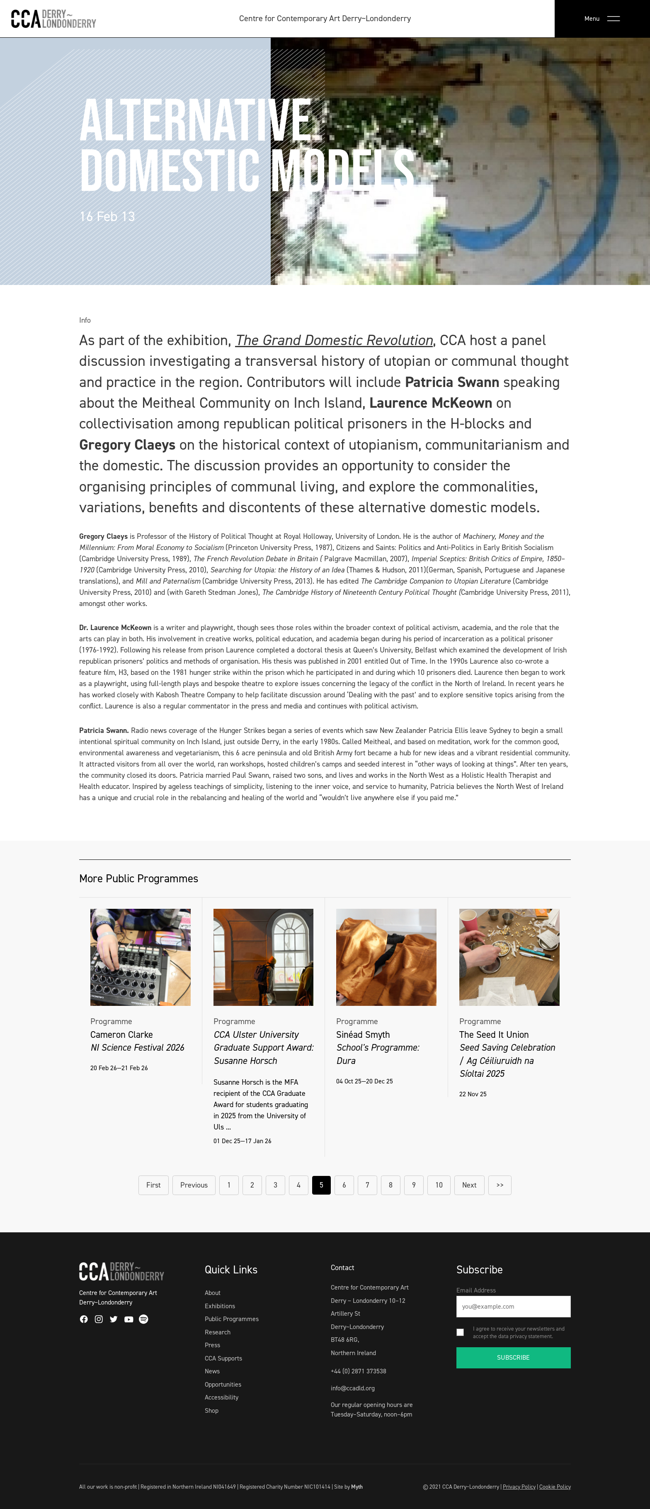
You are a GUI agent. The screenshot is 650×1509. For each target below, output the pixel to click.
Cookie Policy (555, 1486)
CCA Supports (223, 1358)
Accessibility (221, 1397)
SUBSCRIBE (513, 1357)
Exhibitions (220, 1306)
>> (500, 1185)
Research (217, 1332)
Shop (211, 1410)
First (153, 1185)
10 (439, 1185)
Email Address (476, 1290)
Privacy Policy (519, 1486)
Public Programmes (232, 1318)
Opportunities (223, 1384)
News (212, 1371)
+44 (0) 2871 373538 (358, 1371)
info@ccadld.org (353, 1388)
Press (212, 1345)
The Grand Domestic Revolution (334, 340)
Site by (348, 1486)
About (213, 1292)
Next (469, 1185)
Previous (194, 1185)
